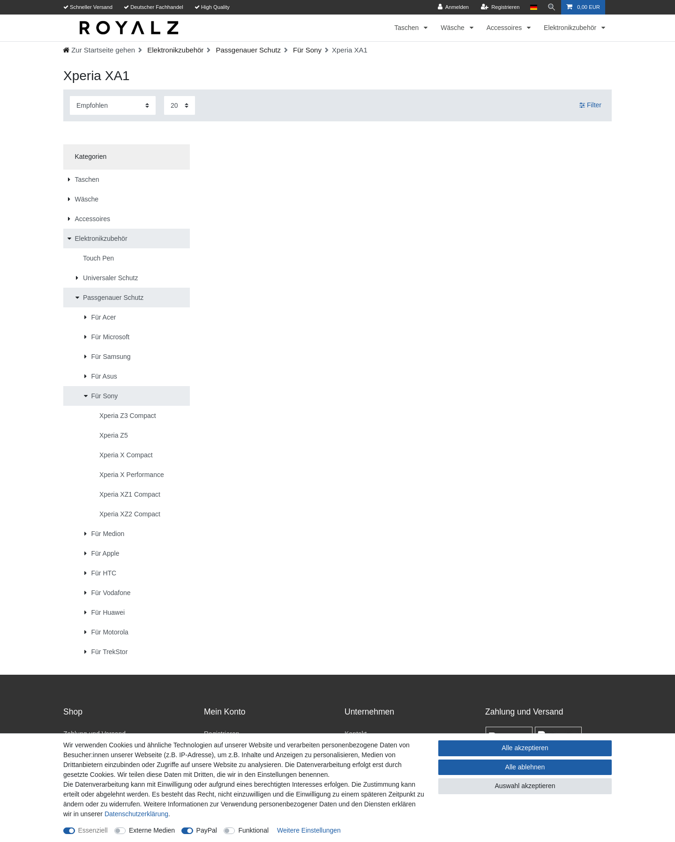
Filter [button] (590, 105)
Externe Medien (152, 830)
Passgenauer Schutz (247, 50)
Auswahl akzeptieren (525, 786)
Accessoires (505, 27)
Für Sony (306, 50)
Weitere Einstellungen (309, 830)
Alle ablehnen (525, 767)
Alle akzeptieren (525, 748)
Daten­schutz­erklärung (136, 814)
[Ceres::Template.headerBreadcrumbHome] (99, 50)
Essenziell (93, 830)
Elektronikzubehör (571, 27)
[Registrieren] (500, 7)
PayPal (206, 830)
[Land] (533, 7)
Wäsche (453, 27)
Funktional (253, 830)
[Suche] (551, 7)
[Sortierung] (113, 105)
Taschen (407, 27)
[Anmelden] (453, 7)
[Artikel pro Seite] (179, 105)
